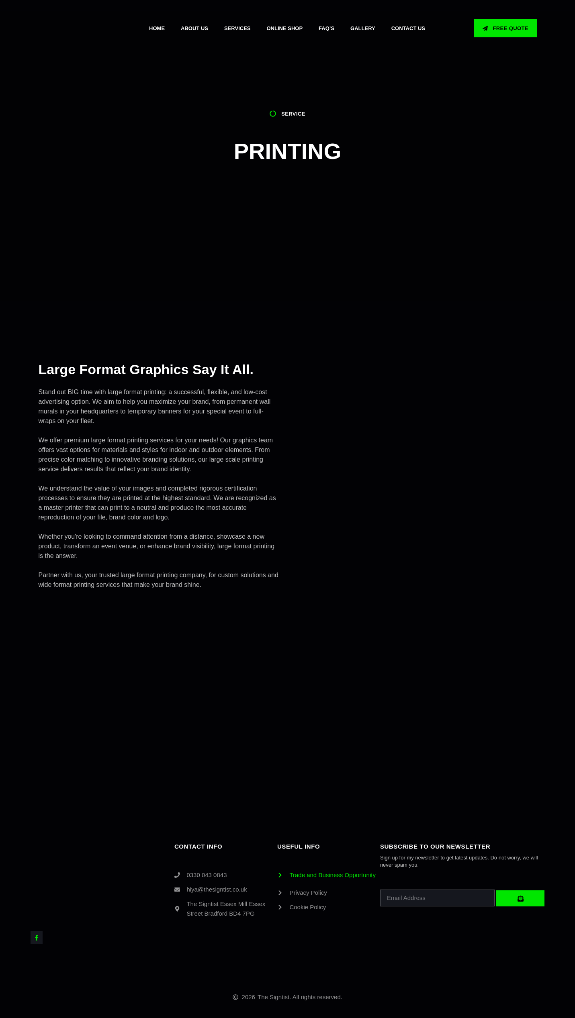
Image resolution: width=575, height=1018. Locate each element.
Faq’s (326, 28)
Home (157, 28)
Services (237, 28)
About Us (194, 28)
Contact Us (408, 28)
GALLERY (362, 28)
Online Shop (285, 28)
